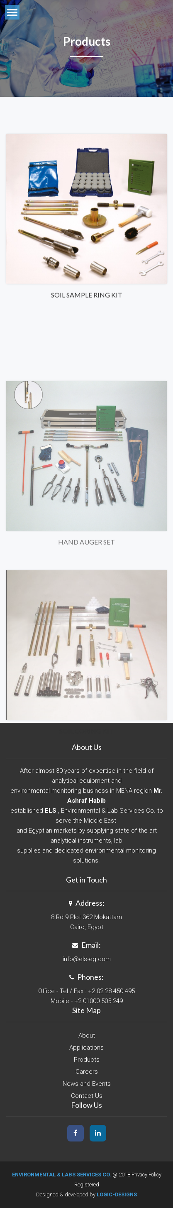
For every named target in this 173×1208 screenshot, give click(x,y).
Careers (87, 1071)
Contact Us (86, 1096)
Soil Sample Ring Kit (86, 301)
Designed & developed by (86, 1194)
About (86, 1035)
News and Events (87, 1083)
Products (87, 1059)
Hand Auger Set (86, 586)
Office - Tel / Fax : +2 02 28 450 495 (86, 991)
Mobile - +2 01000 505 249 (87, 1001)
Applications (86, 1047)
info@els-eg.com (87, 959)
